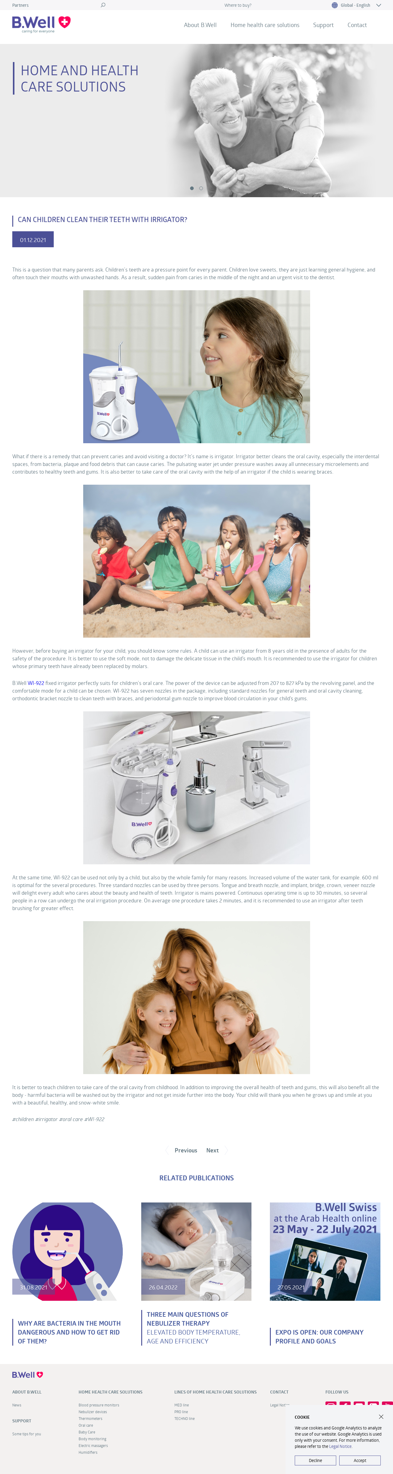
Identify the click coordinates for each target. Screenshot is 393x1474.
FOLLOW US (336, 1392)
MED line (181, 1404)
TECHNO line (184, 1418)
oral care (73, 1119)
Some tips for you (26, 1433)
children (25, 1119)
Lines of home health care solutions (215, 1392)
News (16, 1404)
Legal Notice (340, 1446)
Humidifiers (88, 1452)
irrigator (48, 1119)
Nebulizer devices (93, 1411)
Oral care (86, 1425)
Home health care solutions (265, 25)
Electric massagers (93, 1445)
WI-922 (36, 682)
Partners (20, 5)
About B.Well (200, 25)
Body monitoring (92, 1438)
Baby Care (87, 1431)
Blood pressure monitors (99, 1404)
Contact (357, 25)
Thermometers (90, 1418)
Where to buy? (237, 5)
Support (323, 25)
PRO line (181, 1411)
